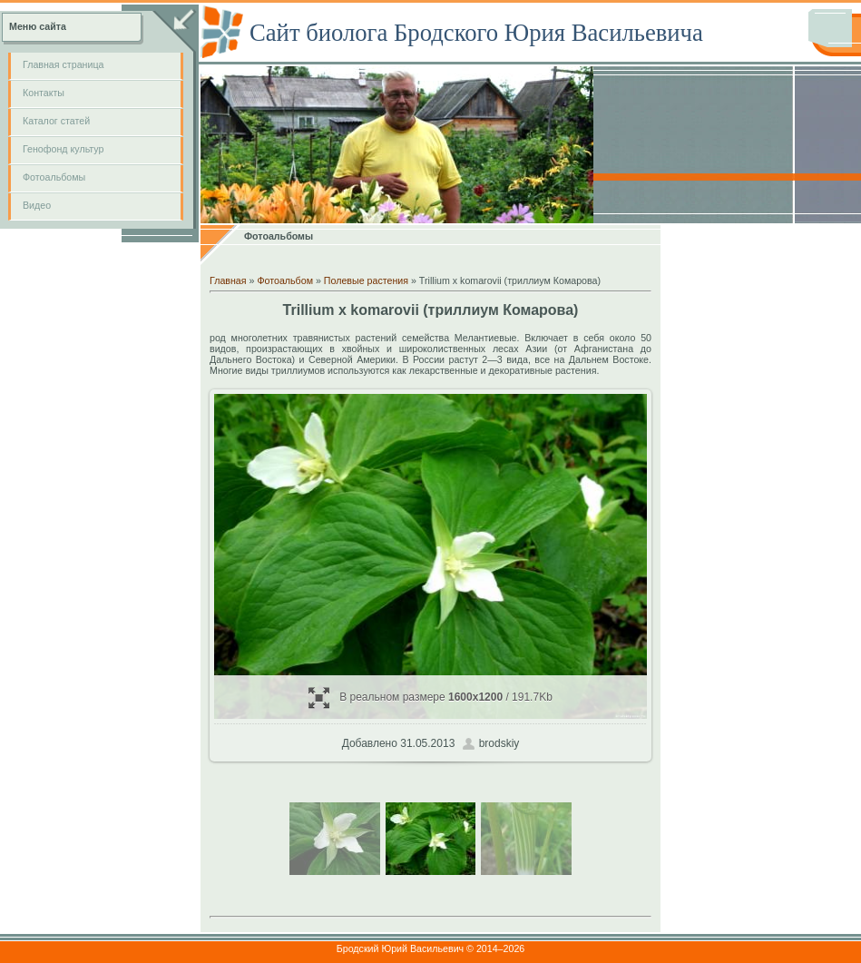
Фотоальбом (285, 280)
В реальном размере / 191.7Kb (430, 697)
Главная (228, 280)
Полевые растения (366, 280)
